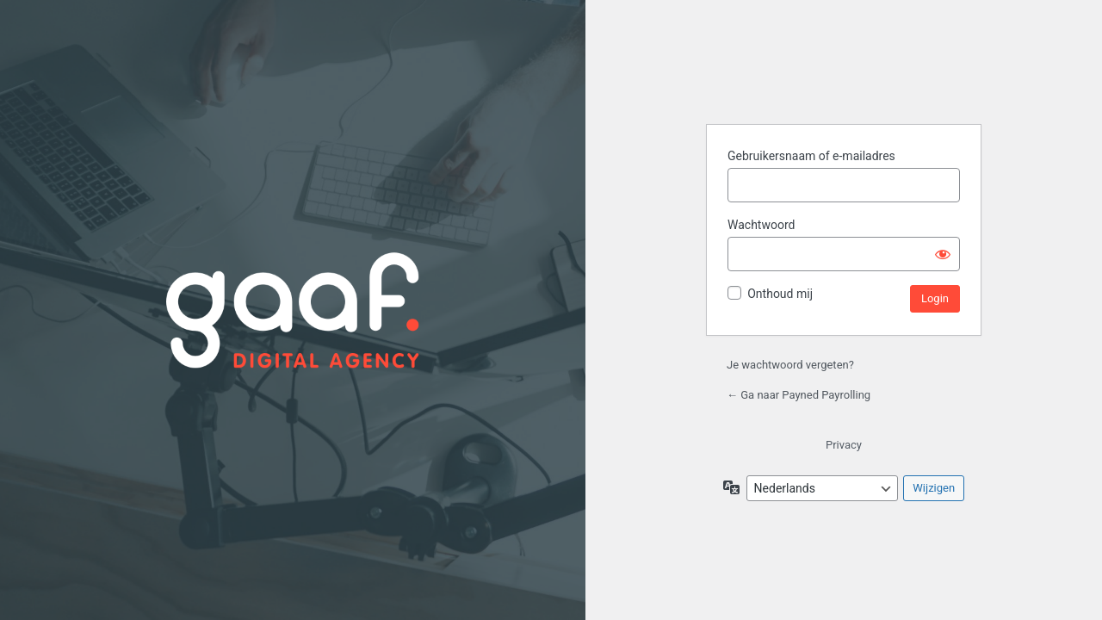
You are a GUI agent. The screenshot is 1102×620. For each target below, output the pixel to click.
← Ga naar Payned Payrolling (798, 394)
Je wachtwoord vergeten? (790, 364)
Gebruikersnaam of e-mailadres (811, 156)
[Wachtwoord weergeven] (943, 254)
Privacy (844, 444)
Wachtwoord (761, 225)
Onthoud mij (780, 294)
